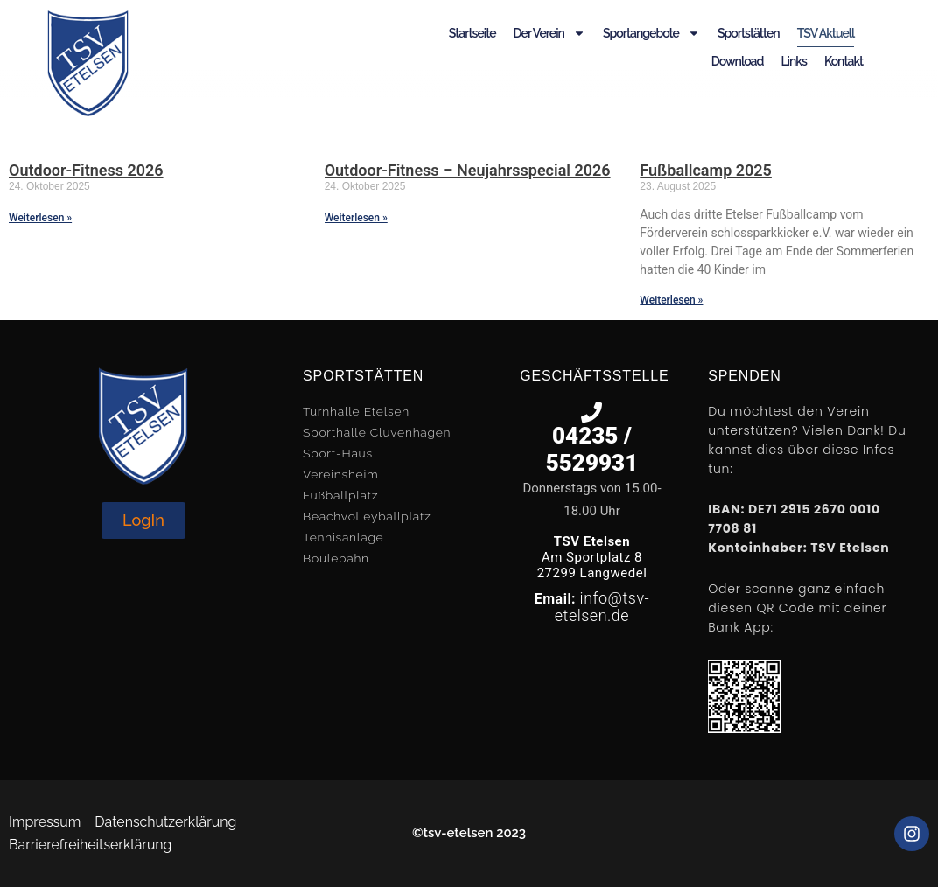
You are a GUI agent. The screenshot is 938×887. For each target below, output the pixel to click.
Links (793, 61)
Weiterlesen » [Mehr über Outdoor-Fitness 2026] (40, 218)
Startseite (472, 33)
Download (737, 61)
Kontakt (843, 61)
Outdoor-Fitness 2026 (86, 170)
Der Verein (549, 33)
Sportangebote (651, 33)
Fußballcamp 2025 (706, 170)
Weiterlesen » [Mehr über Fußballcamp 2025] (671, 300)
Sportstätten (749, 33)
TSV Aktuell (826, 33)
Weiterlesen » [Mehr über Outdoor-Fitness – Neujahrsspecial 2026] (356, 218)
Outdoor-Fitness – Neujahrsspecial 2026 (468, 170)
